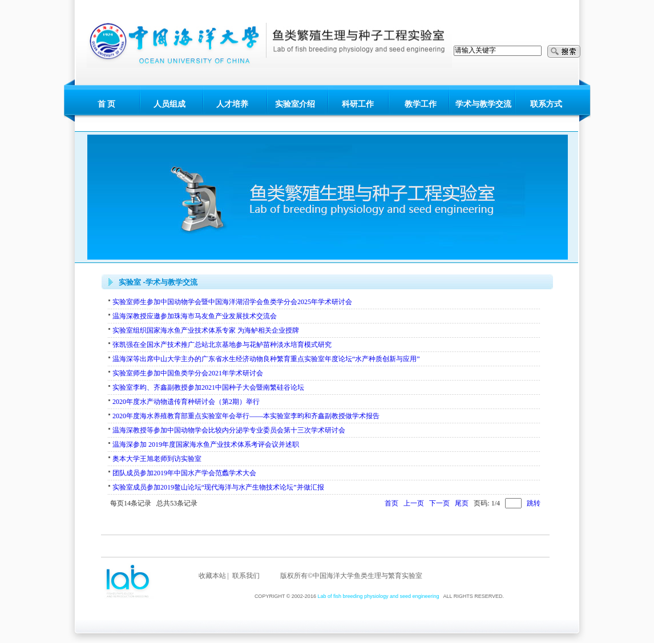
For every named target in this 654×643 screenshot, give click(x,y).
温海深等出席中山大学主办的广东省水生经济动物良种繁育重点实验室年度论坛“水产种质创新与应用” (266, 359)
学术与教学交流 (483, 104)
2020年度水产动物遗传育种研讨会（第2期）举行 (186, 402)
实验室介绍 (295, 104)
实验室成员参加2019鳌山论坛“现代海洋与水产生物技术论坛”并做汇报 (218, 487)
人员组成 (169, 104)
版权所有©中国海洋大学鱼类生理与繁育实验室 (351, 576)
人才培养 (232, 104)
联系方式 (546, 104)
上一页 (413, 503)
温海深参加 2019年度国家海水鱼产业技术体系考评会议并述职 (205, 444)
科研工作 (358, 104)
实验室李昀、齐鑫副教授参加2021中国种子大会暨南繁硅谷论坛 (208, 387)
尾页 (462, 503)
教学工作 (421, 104)
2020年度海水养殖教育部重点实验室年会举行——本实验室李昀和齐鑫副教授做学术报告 (246, 416)
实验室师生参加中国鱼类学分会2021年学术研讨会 (187, 373)
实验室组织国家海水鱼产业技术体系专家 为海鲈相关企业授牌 (205, 330)
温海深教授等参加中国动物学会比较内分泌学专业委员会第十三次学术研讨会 (228, 430)
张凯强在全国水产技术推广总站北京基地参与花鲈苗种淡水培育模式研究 (222, 345)
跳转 (533, 503)
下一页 (439, 503)
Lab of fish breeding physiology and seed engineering (378, 596)
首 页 (107, 104)
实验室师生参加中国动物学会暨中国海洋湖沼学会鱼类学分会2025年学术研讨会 (232, 302)
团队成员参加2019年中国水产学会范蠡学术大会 (184, 473)
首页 (391, 503)
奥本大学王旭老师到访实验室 (156, 459)
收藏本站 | (214, 576)
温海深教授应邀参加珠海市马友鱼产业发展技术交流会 (194, 316)
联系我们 (246, 576)
